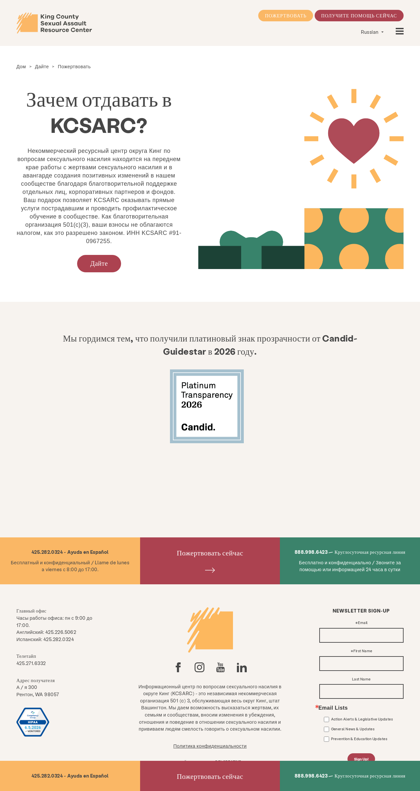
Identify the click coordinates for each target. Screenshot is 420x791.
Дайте (42, 66)
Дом (21, 66)
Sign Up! (361, 759)
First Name (362, 651)
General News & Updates (353, 729)
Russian (370, 32)
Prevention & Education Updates (359, 739)
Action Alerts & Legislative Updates (362, 719)
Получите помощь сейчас (359, 15)
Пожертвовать (285, 15)
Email (363, 623)
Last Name (361, 679)
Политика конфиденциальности (209, 746)
